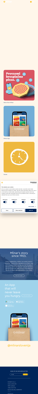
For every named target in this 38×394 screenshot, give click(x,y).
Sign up (25, 374)
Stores (5, 174)
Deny (7, 210)
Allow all (31, 210)
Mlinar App (7, 138)
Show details (31, 206)
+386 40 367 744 (12, 387)
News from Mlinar (8, 102)
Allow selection (19, 210)
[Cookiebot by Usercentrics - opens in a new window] (31, 183)
